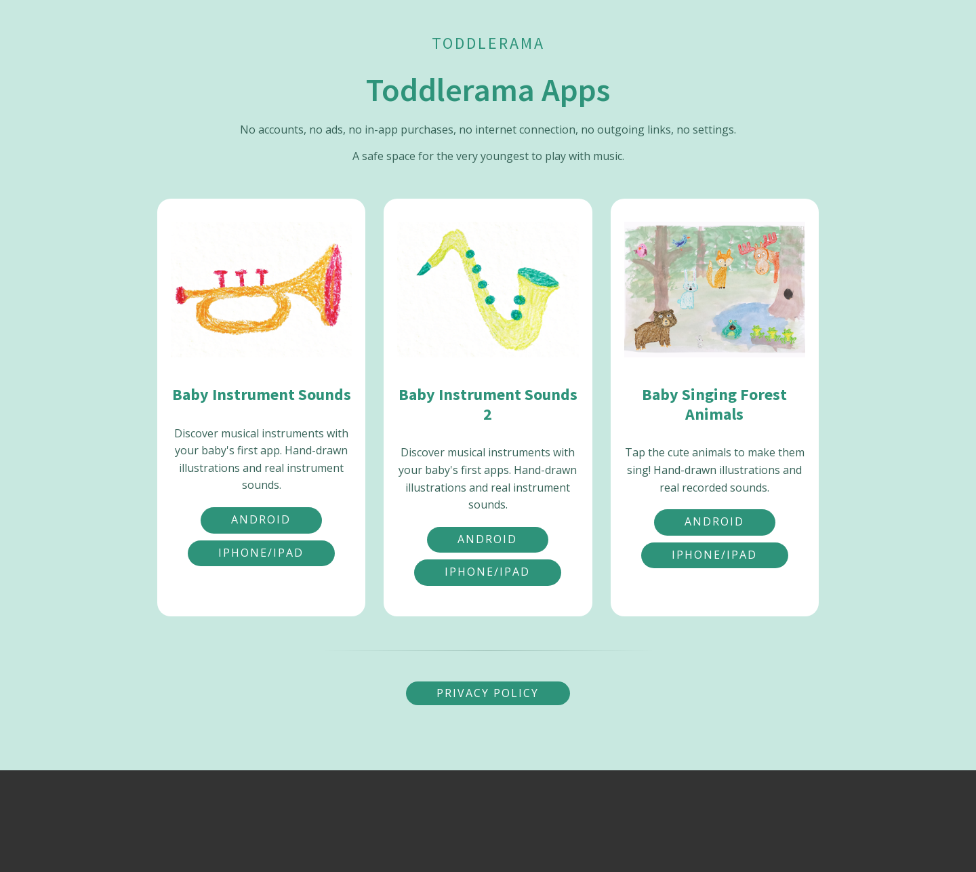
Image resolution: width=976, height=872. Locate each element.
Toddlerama (488, 43)
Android (261, 519)
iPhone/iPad (261, 552)
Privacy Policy (487, 693)
